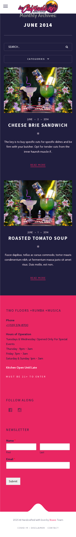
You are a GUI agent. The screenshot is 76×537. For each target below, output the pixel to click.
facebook (12, 410)
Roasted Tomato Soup (38, 238)
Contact (53, 527)
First (8, 452)
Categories (36, 59)
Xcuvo (52, 519)
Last (42, 452)
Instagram (22, 410)
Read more (38, 164)
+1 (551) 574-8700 (17, 325)
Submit (13, 481)
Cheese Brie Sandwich (38, 125)
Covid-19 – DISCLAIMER (31, 527)
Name (11, 440)
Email (10, 459)
